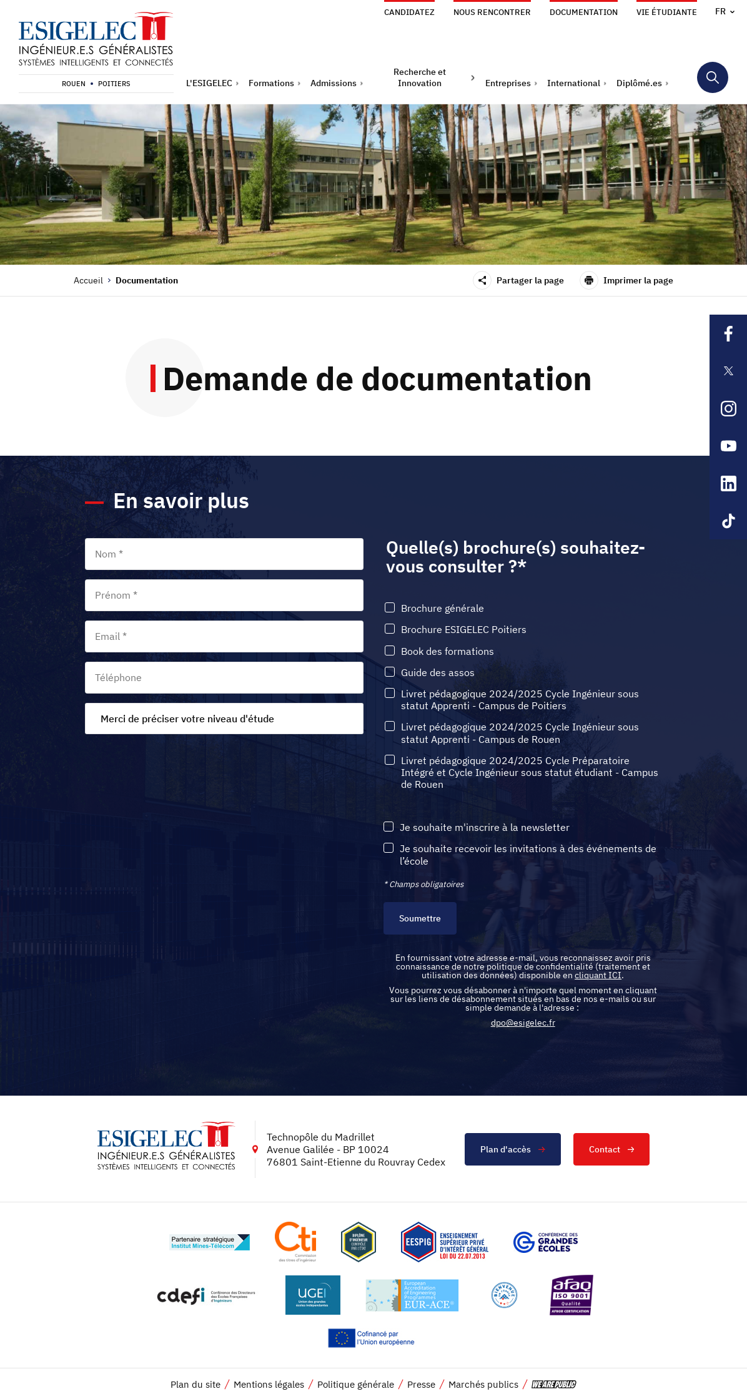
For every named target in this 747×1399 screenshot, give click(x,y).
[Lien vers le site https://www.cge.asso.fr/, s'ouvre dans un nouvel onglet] (545, 1242)
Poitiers (114, 83)
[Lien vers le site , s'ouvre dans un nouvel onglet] (358, 1242)
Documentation (584, 12)
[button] (212, 83)
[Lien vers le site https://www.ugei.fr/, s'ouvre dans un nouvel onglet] (312, 1295)
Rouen (74, 83)
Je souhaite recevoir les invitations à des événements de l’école (528, 854)
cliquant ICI (598, 975)
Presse (421, 1384)
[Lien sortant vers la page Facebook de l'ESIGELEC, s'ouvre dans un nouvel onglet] (728, 333)
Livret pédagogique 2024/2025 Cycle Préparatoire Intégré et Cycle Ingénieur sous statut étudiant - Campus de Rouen (529, 772)
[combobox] (224, 718)
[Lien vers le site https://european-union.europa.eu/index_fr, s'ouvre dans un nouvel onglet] (373, 1338)
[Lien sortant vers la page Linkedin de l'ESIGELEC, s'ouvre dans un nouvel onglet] (728, 483)
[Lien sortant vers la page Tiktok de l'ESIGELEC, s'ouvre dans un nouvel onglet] (728, 520)
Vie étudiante (666, 12)
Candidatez (409, 12)
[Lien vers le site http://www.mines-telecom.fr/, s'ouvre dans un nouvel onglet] (209, 1242)
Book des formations (447, 651)
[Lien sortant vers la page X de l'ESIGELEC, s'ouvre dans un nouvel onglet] (728, 371)
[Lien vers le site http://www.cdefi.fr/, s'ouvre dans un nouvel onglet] (207, 1295)
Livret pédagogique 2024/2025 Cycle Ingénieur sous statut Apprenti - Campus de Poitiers (520, 700)
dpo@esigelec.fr (523, 1022)
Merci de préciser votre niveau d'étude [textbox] (187, 718)
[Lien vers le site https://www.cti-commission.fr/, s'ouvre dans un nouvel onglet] (295, 1242)
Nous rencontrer (492, 12)
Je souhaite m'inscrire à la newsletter (485, 827)
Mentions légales (269, 1384)
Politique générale (355, 1384)
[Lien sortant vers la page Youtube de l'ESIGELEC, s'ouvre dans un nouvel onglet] (728, 445)
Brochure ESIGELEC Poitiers (464, 630)
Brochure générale (442, 608)
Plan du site (195, 1384)
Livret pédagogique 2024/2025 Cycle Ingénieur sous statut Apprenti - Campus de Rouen (520, 733)
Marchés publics (483, 1384)
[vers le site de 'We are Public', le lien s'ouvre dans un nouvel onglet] (554, 1384)
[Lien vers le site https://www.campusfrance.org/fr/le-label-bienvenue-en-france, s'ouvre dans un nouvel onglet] (504, 1295)
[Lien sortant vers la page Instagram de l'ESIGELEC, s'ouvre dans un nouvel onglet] (728, 408)
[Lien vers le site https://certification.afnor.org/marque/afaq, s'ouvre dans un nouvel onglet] (571, 1295)
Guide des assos (438, 673)
